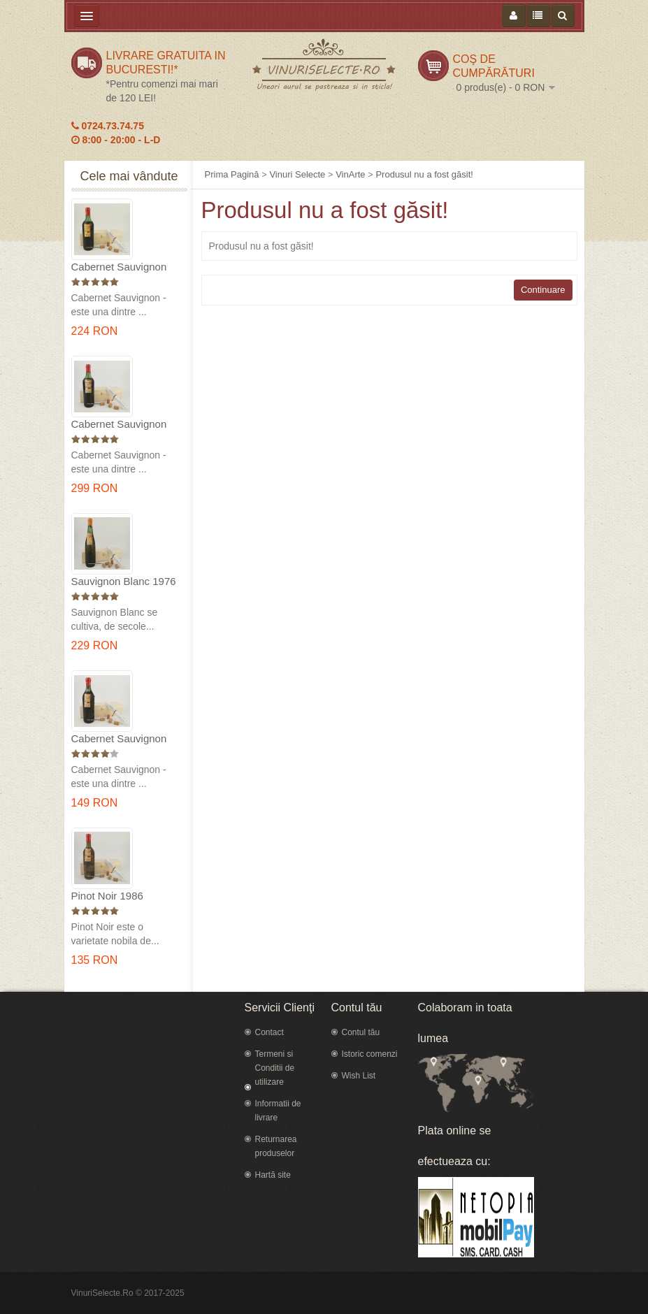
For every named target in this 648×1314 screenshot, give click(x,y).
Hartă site (273, 1175)
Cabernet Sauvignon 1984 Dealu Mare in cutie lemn (119, 739)
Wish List (359, 1076)
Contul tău (361, 1032)
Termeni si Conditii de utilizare (275, 1068)
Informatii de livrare (278, 1110)
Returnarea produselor (276, 1146)
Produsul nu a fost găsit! (424, 174)
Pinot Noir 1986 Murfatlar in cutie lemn (123, 896)
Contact (269, 1032)
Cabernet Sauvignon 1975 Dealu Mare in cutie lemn (119, 267)
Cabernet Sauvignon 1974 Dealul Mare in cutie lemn (119, 424)
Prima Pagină (232, 174)
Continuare (543, 289)
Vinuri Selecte (297, 174)
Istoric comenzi (370, 1054)
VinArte (350, 174)
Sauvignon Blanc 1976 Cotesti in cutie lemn (123, 582)
